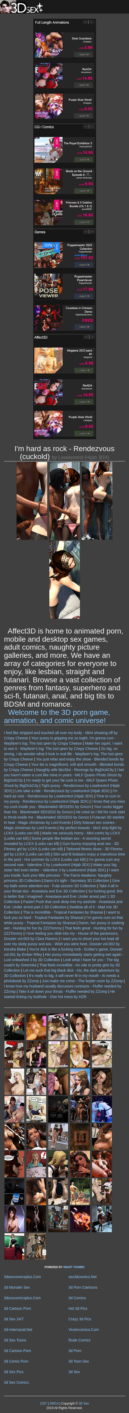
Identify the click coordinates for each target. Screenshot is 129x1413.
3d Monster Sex (17, 1287)
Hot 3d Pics (78, 1308)
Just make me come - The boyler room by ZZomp (82, 981)
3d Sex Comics (16, 1382)
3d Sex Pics (13, 1372)
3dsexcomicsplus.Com (22, 1277)
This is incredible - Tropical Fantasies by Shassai (63, 912)
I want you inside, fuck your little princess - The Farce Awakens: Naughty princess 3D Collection (61, 875)
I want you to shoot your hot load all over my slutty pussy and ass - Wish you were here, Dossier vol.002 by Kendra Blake (62, 944)
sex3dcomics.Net (83, 1277)
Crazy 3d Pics (80, 1319)
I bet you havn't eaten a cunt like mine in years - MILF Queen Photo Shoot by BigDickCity (64, 775)
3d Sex (74, 1372)
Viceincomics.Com (84, 1329)
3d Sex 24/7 (14, 1319)
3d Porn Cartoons (83, 1287)
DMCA (54, 1403)
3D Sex (83, 1403)
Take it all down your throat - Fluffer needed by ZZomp (63, 991)
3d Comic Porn (16, 1361)
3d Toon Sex (79, 1361)
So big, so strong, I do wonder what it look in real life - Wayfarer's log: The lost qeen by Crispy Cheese (63, 753)
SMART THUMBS (73, 1267)
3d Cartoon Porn (17, 1308)
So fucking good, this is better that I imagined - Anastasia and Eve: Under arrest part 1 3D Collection (63, 896)
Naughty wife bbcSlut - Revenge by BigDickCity (75, 770)
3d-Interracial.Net (18, 1329)
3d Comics (77, 1298)
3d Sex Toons (15, 1340)
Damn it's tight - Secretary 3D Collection (76, 880)
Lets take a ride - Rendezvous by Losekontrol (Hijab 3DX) (62, 791)
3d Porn (75, 1351)
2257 (43, 1403)
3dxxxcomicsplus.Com (22, 1298)
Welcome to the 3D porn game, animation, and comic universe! (57, 716)
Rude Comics (80, 1340)
